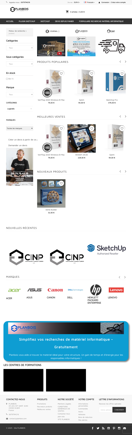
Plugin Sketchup (27, 21)
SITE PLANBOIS (64, 419)
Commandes (83, 409)
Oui (11, 79)
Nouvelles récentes (21, 227)
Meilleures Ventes (51, 116)
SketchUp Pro (112, 100)
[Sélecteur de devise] (77, 2)
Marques (10, 120)
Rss (103, 428)
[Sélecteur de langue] (89, 2)
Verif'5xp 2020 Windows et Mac (51, 100)
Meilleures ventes (44, 409)
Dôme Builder (51, 210)
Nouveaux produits (52, 171)
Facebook (92, 428)
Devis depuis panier (64, 21)
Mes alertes (82, 420)
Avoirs (80, 412)
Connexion (105, 2)
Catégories (11, 103)
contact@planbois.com (17, 418)
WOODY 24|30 (81, 155)
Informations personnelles (83, 405)
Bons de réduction (85, 417)
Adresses (81, 414)
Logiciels (10, 109)
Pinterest (114, 428)
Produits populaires (52, 61)
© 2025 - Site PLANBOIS (15, 428)
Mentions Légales (64, 404)
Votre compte (86, 399)
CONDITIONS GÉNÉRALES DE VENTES (64, 408)
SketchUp (45, 21)
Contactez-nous (64, 414)
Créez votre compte (118, 2)
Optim (81, 100)
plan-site (61, 416)
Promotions (41, 404)
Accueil (9, 21)
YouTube (108, 428)
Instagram (119, 428)
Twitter (98, 428)
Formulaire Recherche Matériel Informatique (101, 21)
